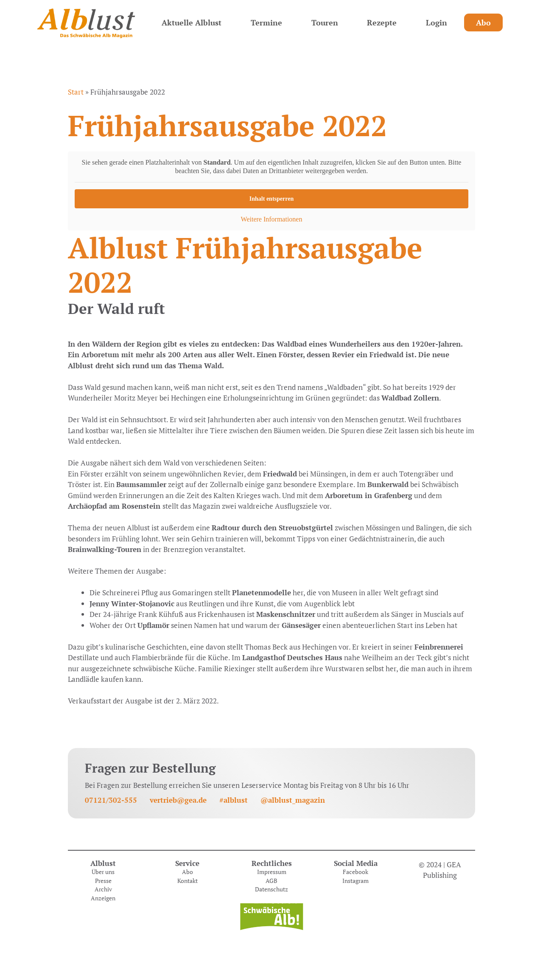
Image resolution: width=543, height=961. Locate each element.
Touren (324, 22)
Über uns (103, 872)
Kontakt (187, 881)
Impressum (271, 872)
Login (436, 22)
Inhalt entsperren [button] (271, 199)
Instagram (355, 881)
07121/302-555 (111, 800)
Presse (103, 881)
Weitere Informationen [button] (271, 219)
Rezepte (382, 22)
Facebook (355, 872)
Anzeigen (103, 898)
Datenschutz (271, 889)
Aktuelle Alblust (191, 22)
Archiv (103, 889)
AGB (271, 881)
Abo (483, 22)
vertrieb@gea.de (178, 800)
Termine (266, 22)
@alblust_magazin (292, 800)
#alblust (233, 800)
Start (76, 92)
